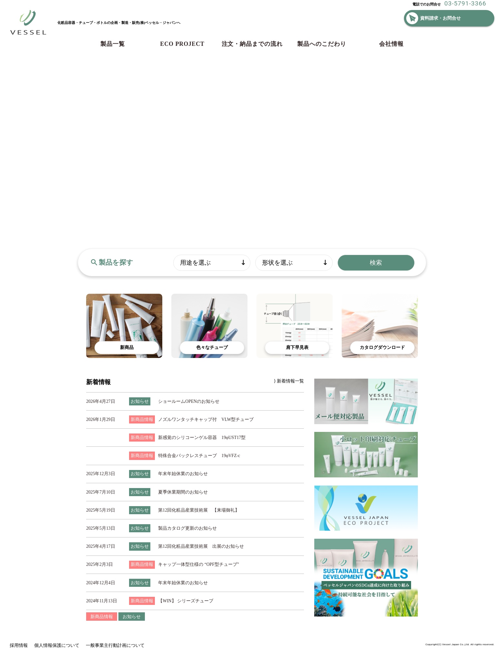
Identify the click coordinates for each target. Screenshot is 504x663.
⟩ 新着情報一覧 (289, 381)
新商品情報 (101, 616)
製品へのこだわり (321, 44)
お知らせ (132, 616)
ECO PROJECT (182, 44)
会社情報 (391, 44)
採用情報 (19, 645)
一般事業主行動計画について (115, 645)
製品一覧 (112, 44)
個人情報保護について (56, 645)
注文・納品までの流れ (252, 44)
